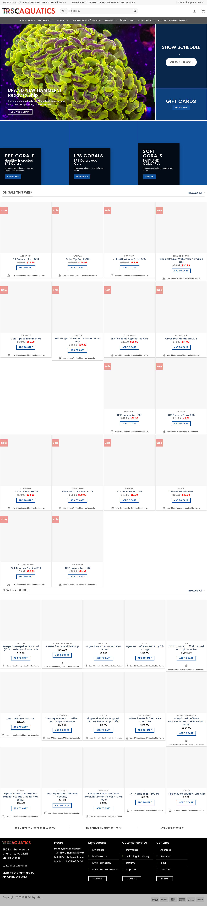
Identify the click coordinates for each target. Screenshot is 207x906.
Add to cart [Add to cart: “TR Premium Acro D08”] (26, 267)
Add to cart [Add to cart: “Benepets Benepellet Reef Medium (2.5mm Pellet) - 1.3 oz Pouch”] (104, 808)
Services (165, 856)
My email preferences (105, 869)
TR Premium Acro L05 (25, 491)
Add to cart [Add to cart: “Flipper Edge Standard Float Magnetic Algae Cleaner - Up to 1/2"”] (21, 808)
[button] (194, 11)
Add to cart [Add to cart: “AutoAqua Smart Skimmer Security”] (62, 805)
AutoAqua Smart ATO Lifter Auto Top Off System (62, 720)
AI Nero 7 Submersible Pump (62, 646)
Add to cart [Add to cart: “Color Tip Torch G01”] (78, 267)
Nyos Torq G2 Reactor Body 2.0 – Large (145, 648)
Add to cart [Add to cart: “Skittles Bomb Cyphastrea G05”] (129, 347)
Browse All (196, 193)
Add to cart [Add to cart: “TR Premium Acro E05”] (129, 423)
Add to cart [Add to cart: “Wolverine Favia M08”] (181, 500)
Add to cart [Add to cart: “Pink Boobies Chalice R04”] (26, 576)
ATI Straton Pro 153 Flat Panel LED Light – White (186, 648)
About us (165, 849)
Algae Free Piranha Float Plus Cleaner (103, 648)
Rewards (63, 20)
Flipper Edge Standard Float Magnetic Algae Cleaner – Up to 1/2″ (20, 796)
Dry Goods (46, 20)
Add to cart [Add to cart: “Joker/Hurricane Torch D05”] (129, 267)
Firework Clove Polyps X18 (77, 491)
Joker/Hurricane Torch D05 (129, 259)
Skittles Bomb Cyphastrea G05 (129, 338)
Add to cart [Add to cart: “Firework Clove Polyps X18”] (78, 500)
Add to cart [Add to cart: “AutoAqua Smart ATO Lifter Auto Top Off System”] (62, 730)
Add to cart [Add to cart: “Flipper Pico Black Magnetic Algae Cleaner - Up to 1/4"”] (104, 730)
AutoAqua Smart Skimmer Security (62, 795)
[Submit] (135, 11)
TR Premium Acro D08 (26, 259)
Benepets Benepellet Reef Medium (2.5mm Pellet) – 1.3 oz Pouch (103, 796)
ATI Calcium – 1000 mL (20, 718)
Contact (165, 869)
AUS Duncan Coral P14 (129, 491)
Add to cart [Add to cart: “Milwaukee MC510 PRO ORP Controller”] (145, 730)
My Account (146, 20)
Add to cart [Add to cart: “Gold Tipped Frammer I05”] (26, 347)
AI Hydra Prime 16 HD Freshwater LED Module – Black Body (186, 721)
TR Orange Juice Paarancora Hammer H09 (77, 340)
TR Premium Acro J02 (77, 568)
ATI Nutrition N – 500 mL (145, 793)
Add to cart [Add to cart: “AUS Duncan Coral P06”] (181, 423)
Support (131, 869)
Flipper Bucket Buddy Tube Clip (186, 793)
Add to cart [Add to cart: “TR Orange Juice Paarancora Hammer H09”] (78, 350)
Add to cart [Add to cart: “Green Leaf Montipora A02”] (181, 347)
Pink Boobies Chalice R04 (26, 568)
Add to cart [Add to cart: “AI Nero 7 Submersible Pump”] (62, 655)
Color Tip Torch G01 (78, 259)
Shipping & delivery (137, 856)
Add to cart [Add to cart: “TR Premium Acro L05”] (26, 500)
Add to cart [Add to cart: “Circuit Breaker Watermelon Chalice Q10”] (181, 271)
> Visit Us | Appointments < (190, 2)
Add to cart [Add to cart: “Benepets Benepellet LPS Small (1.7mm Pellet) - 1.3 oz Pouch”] (21, 658)
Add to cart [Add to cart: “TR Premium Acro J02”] (78, 576)
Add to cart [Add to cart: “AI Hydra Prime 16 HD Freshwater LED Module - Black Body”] (186, 733)
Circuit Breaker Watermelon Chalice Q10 (181, 261)
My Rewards (99, 856)
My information (101, 863)
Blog (163, 863)
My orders (98, 849)
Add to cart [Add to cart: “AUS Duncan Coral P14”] (129, 500)
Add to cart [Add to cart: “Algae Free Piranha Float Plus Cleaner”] (104, 658)
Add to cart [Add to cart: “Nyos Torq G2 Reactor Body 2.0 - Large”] (145, 658)
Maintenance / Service (86, 20)
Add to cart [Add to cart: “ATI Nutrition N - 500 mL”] (145, 802)
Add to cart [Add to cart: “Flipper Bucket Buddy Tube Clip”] (186, 802)
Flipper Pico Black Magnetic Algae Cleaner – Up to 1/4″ (103, 720)
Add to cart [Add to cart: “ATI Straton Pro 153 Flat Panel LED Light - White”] (186, 658)
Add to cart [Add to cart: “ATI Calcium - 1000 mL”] (21, 727)
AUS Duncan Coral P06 (181, 415)
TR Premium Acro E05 (129, 415)
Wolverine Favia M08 (181, 491)
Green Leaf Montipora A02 (181, 338)
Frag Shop (27, 20)
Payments (132, 849)
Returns (131, 863)
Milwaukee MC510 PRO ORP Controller (145, 720)
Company (110, 20)
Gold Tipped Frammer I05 (26, 338)
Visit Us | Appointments (172, 20)
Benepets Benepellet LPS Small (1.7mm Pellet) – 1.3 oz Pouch (20, 648)
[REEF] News (127, 20)
